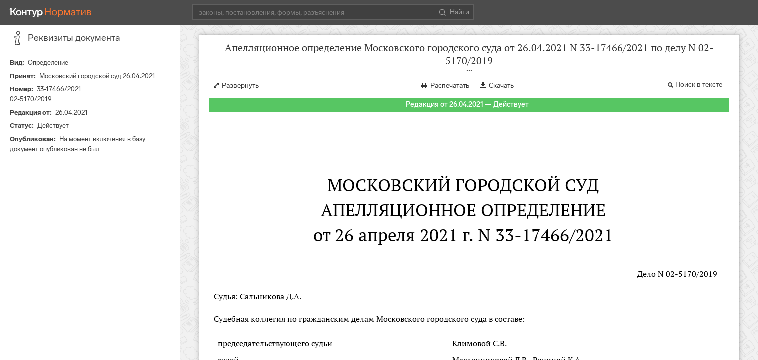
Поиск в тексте (698, 84)
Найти (454, 13)
